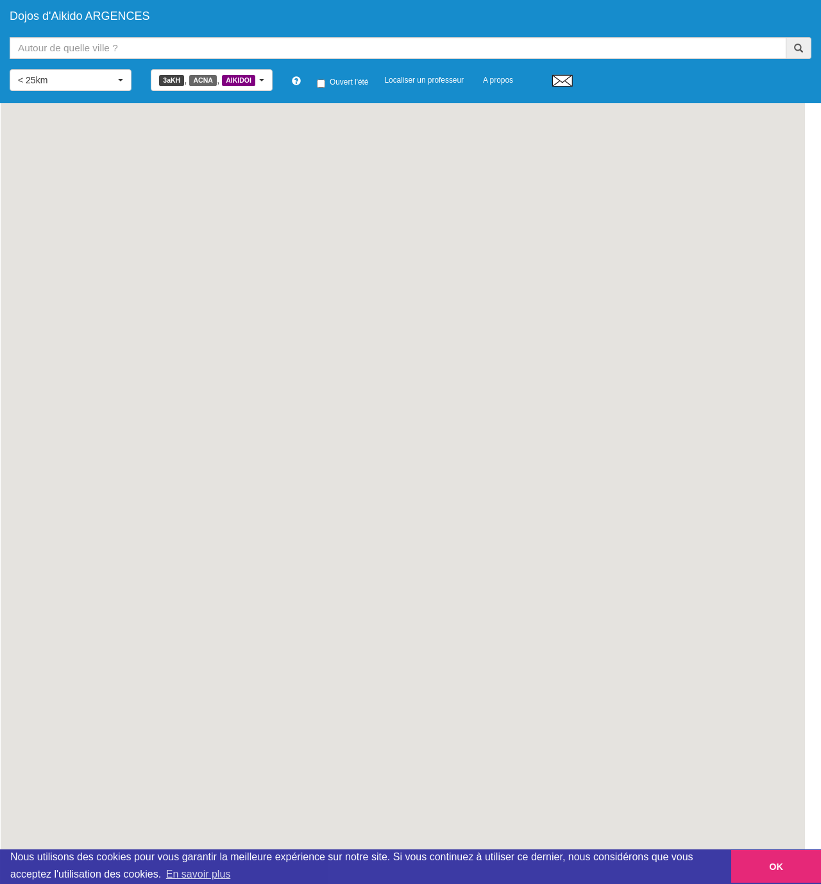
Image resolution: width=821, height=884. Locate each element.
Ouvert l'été (342, 83)
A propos (498, 80)
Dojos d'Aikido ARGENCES (80, 16)
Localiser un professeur (424, 80)
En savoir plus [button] (198, 874)
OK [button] (776, 867)
